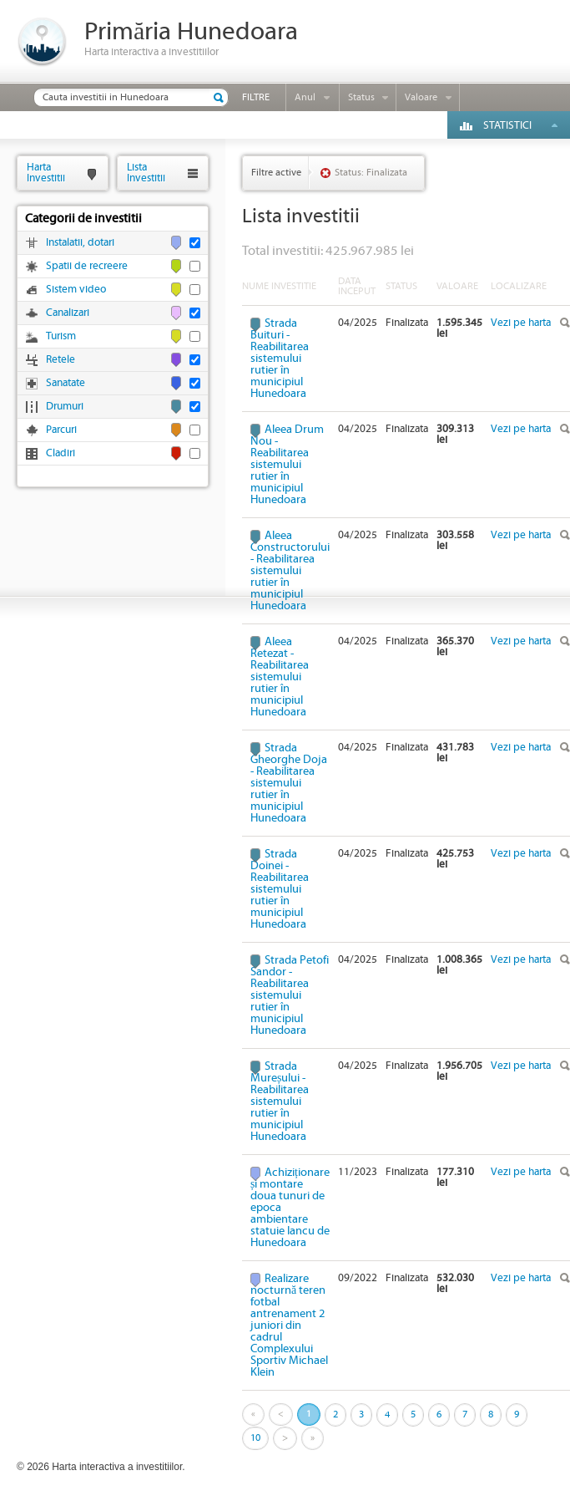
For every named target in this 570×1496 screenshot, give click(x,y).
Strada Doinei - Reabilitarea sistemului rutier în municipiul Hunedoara (279, 889)
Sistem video (76, 289)
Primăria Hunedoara (191, 32)
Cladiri (60, 453)
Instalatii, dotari (80, 243)
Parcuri (61, 430)
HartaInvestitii (46, 172)
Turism (61, 336)
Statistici (507, 126)
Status (361, 97)
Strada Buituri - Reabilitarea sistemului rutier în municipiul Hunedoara (279, 358)
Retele (60, 360)
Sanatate (65, 383)
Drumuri (64, 406)
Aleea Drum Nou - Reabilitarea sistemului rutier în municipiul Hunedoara (287, 465)
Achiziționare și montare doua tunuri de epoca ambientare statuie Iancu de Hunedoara (290, 1208)
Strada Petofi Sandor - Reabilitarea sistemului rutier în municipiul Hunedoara (289, 995)
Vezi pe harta (521, 323)
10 (255, 1437)
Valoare (421, 97)
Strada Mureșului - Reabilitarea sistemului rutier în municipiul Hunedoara (279, 1101)
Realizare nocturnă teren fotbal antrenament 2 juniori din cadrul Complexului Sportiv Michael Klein (289, 1325)
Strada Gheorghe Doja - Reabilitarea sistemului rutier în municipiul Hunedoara (288, 783)
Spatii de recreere (87, 266)
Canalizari (67, 313)
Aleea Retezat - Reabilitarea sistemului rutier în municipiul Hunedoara (279, 677)
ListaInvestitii (146, 172)
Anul (305, 97)
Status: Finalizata (371, 172)
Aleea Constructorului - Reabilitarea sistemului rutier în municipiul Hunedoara (290, 571)
